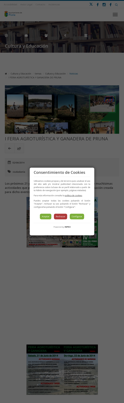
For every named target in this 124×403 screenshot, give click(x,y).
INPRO (68, 227)
